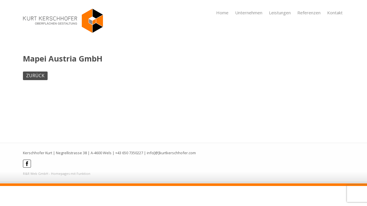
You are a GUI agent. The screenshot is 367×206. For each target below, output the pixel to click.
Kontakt (335, 12)
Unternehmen (248, 12)
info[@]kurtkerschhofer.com (171, 152)
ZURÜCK (35, 75)
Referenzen (309, 12)
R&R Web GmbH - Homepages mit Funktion (56, 173)
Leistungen (280, 12)
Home (222, 12)
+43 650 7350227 (129, 152)
